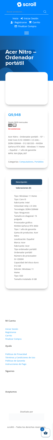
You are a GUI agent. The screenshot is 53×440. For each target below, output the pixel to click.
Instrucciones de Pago (15, 364)
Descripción (21, 182)
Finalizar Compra (27, 26)
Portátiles (39, 161)
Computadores (26, 161)
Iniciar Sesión (31, 18)
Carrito (36, 22)
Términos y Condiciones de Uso (20, 357)
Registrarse (21, 22)
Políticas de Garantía (15, 360)
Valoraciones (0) (23, 188)
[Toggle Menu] (26, 33)
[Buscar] (44, 12)
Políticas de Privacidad (16, 354)
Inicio (15, 18)
